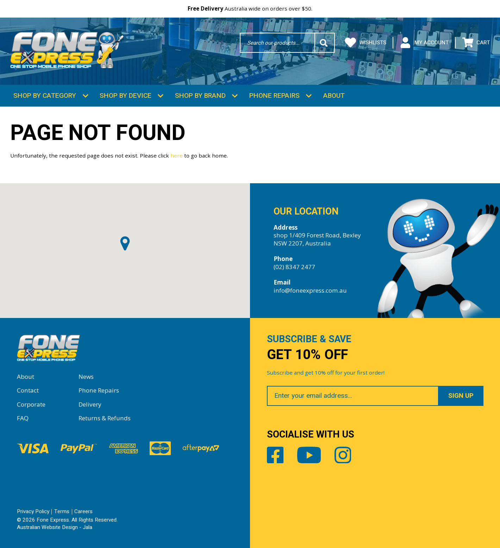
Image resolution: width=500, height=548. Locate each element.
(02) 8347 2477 (294, 267)
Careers (83, 511)
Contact (28, 390)
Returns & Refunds (105, 418)
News (86, 376)
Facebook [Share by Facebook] (275, 455)
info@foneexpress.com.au (310, 290)
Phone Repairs (274, 96)
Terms (61, 511)
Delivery (90, 404)
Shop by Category (44, 96)
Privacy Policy (33, 511)
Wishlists (365, 42)
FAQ (23, 418)
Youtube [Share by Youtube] (309, 455)
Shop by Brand (200, 96)
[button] (125, 243)
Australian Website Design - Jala (54, 527)
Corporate (31, 404)
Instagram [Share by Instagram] (343, 455)
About (334, 96)
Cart (476, 42)
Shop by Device (125, 96)
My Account (424, 42)
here (176, 155)
